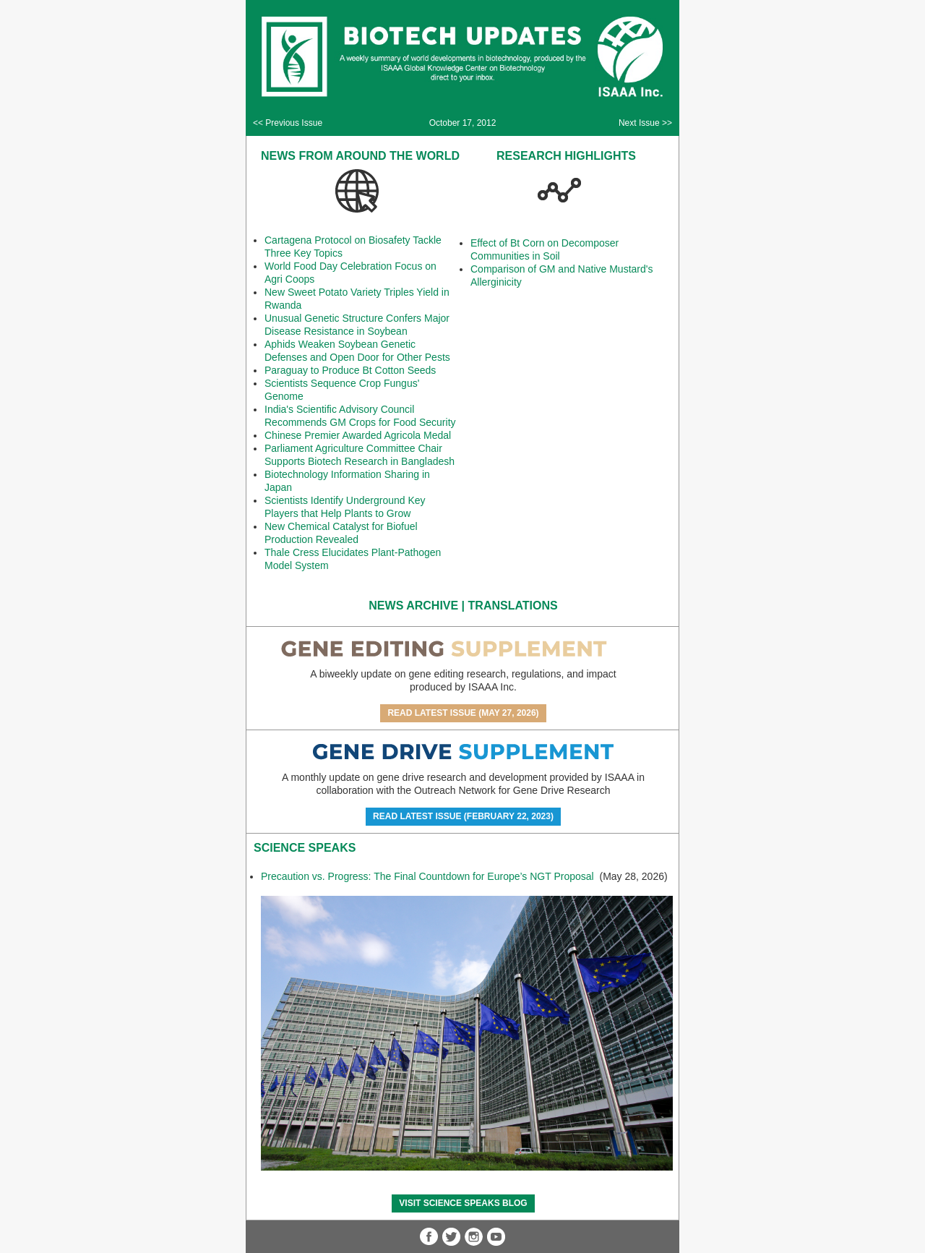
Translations (513, 605)
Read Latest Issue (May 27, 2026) (462, 713)
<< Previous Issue (287, 123)
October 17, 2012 (462, 123)
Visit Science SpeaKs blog (463, 1203)
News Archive (413, 605)
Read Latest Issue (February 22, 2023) (463, 816)
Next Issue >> (645, 123)
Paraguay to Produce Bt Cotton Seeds (350, 370)
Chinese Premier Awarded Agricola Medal (357, 435)
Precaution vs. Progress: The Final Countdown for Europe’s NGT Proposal (429, 876)
